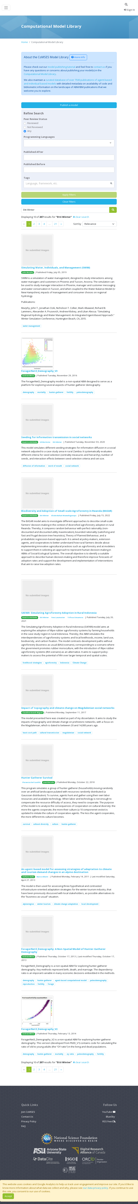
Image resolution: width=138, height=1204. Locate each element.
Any (29, 130)
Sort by (77, 223)
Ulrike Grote (45, 442)
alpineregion (28, 904)
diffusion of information (34, 466)
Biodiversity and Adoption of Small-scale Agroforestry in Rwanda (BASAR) (66, 510)
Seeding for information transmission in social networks (56, 437)
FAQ (23, 1126)
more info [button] (78, 57)
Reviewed (32, 123)
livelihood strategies (32, 663)
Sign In (129, 9)
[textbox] (69, 157)
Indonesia (64, 663)
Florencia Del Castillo (31, 782)
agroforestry (51, 663)
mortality (41, 392)
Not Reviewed (35, 127)
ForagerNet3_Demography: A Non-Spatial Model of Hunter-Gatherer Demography (63, 950)
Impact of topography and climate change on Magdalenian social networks (67, 708)
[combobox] (69, 143)
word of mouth (55, 466)
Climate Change (80, 663)
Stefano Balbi (28, 877)
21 (55, 223)
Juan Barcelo (48, 782)
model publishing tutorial (61, 66)
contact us (99, 66)
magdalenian (68, 733)
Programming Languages (39, 136)
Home (24, 42)
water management (31, 326)
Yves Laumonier (58, 617)
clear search (81, 217)
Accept (8, 1196)
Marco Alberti (42, 877)
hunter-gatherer (56, 392)
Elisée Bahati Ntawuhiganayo (63, 516)
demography (28, 392)
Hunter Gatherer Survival (36, 777)
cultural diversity (41, 824)
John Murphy (27, 272)
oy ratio (70, 1054)
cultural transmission (49, 733)
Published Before (34, 164)
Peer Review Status (35, 119)
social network (72, 466)
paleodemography (85, 392)
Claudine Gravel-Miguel (32, 713)
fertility (70, 392)
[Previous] (61, 224)
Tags (27, 177)
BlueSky (110, 1116)
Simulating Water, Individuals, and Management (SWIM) (55, 267)
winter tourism (44, 904)
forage (51, 984)
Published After (33, 151)
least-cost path (30, 733)
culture (55, 824)
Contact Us (27, 1116)
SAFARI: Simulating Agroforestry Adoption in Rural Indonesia (59, 612)
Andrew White (28, 376)
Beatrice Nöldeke (29, 442)
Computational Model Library (40, 74)
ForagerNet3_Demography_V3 (39, 371)
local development (89, 904)
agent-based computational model (71, 980)
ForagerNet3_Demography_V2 (39, 1029)
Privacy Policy (28, 1121)
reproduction (29, 984)
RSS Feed (108, 1121)
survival (26, 824)
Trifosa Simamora (75, 617)
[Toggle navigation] (6, 8)
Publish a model (69, 105)
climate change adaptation (66, 904)
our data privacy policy (95, 1187)
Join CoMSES (28, 1111)
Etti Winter (57, 442)
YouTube (108, 1111)
